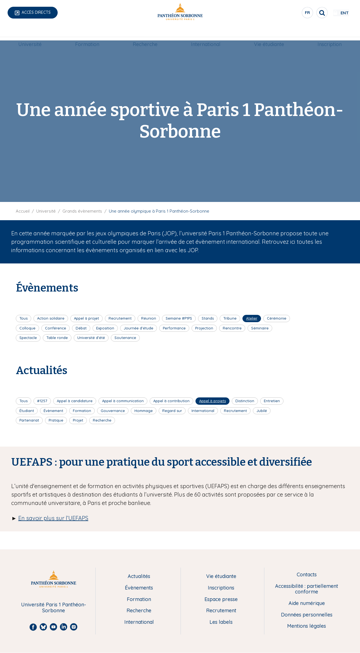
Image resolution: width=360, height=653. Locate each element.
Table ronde (57, 337)
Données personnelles (306, 615)
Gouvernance (113, 410)
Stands (208, 318)
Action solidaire (50, 318)
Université (30, 32)
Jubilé (261, 410)
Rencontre (232, 328)
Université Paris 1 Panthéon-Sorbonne (53, 607)
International (205, 32)
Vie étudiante (269, 32)
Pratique (56, 420)
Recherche (145, 32)
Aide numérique (307, 603)
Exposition (105, 328)
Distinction (244, 401)
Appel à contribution (171, 401)
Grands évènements (82, 211)
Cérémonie (276, 318)
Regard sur (172, 410)
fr (291, 14)
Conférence (55, 328)
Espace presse (221, 599)
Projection (204, 328)
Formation (87, 32)
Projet (78, 420)
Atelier (251, 318)
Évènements (139, 588)
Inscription (330, 32)
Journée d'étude (138, 328)
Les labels (221, 622)
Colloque (27, 328)
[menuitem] (30, 32)
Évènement (53, 410)
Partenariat (29, 420)
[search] (305, 12)
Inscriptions (221, 588)
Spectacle (28, 337)
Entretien (272, 401)
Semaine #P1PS (179, 318)
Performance (174, 328)
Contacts (307, 575)
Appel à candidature (75, 401)
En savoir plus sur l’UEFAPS (53, 518)
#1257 (42, 401)
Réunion (148, 318)
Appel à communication (123, 401)
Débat (81, 328)
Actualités (139, 576)
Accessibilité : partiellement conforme (306, 589)
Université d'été (91, 337)
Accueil (23, 211)
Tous (23, 318)
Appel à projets (212, 401)
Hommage (143, 410)
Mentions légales (306, 626)
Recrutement (120, 318)
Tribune (230, 318)
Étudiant (26, 410)
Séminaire (260, 328)
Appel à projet (86, 318)
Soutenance (125, 337)
